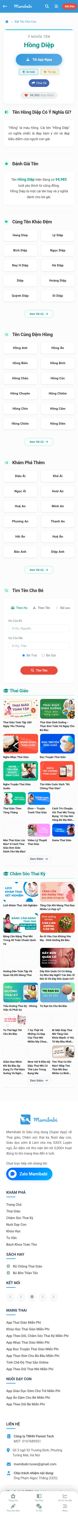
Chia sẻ (39, 83)
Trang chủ (13, 1205)
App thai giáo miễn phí (23, 1323)
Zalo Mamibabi (27, 1174)
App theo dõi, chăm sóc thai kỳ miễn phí (37, 1336)
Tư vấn (11, 1238)
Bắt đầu (69, 6)
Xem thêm (39, 859)
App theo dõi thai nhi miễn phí (29, 1369)
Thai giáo (13, 1211)
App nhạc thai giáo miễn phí (28, 1342)
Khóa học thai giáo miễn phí (28, 1329)
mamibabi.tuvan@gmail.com (35, 1464)
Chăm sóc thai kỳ (19, 1218)
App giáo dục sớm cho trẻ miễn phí (33, 1391)
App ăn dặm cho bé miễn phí (28, 1398)
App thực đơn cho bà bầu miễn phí (32, 1356)
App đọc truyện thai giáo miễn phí (32, 1349)
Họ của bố (15, 620)
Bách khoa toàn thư (21, 1245)
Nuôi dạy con (16, 1225)
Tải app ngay (39, 60)
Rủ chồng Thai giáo (24, 1266)
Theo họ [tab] (19, 608)
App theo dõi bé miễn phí (25, 1404)
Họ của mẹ (15, 638)
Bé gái (51, 655)
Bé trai (31, 655)
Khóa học (13, 1231)
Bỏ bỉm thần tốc (22, 1273)
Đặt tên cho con (25, 21)
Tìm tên (39, 670)
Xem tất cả (39, 313)
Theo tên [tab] (41, 608)
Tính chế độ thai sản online (27, 1362)
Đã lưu (62, 608)
